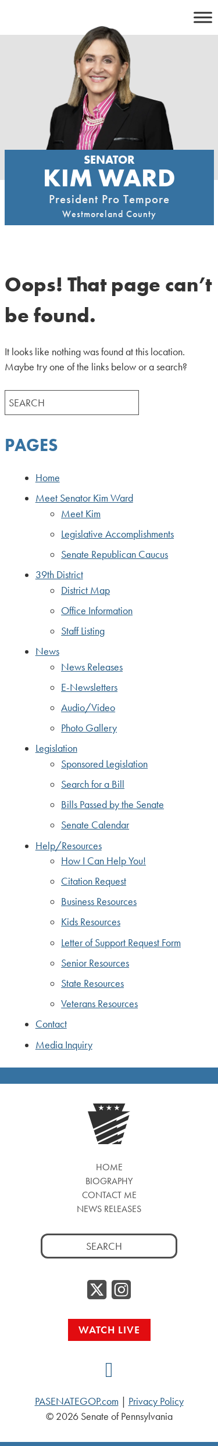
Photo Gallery (89, 728)
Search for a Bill (92, 784)
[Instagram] (121, 1290)
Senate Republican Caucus (114, 554)
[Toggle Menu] (203, 17)
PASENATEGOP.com (77, 1401)
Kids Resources (90, 921)
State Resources (92, 983)
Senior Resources (95, 963)
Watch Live (109, 1329)
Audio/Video (88, 707)
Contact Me (109, 1195)
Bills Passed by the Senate (112, 804)
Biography (109, 1181)
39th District (59, 574)
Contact (51, 1024)
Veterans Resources (99, 1003)
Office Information (97, 610)
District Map (85, 590)
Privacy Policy (156, 1401)
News (47, 651)
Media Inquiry (63, 1044)
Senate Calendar (95, 824)
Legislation (56, 748)
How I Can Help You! (103, 860)
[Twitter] (96, 1290)
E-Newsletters (89, 687)
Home (47, 477)
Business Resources (99, 901)
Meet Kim (81, 513)
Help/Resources (68, 845)
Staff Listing (83, 631)
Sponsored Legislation (104, 764)
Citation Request (93, 881)
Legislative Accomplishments (117, 534)
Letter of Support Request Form (121, 942)
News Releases (92, 667)
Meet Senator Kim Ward (84, 498)
